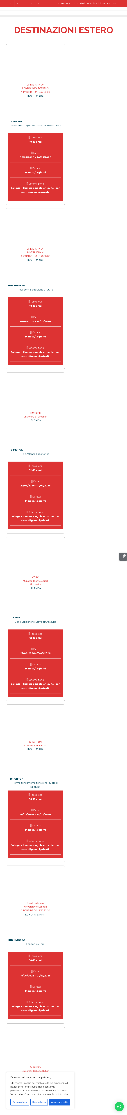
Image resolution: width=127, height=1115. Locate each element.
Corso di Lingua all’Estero (100, 1092)
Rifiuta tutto (39, 1102)
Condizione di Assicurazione (99, 1097)
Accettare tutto (59, 1102)
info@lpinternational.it (89, 3)
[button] (119, 1106)
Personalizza (19, 1102)
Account (75, 1101)
